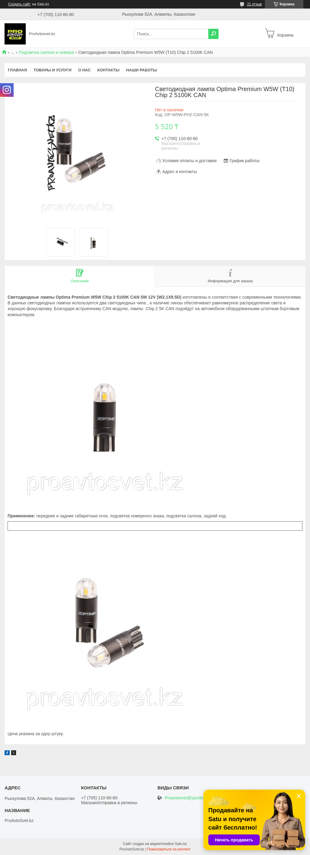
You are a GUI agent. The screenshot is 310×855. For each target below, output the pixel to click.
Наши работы (141, 70)
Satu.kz (181, 844)
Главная (17, 70)
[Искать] (213, 34)
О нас (84, 70)
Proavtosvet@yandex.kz (187, 798)
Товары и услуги (52, 70)
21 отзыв (254, 4)
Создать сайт (19, 4)
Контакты (108, 70)
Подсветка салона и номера (46, 52)
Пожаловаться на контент (168, 849)
